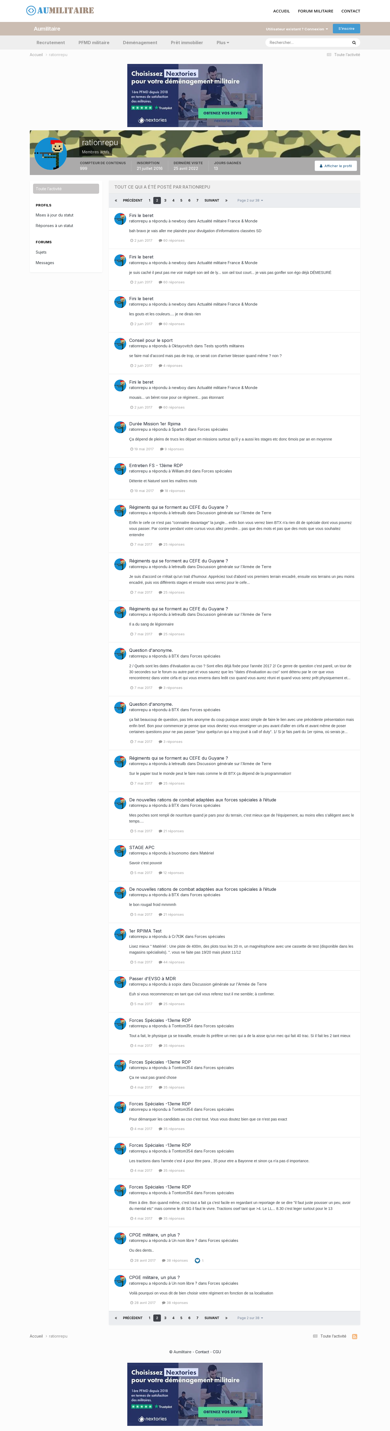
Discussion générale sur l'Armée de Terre (234, 512)
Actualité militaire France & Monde (227, 220)
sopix (176, 984)
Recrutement (51, 42)
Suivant (211, 200)
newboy (179, 220)
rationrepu (138, 220)
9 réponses (172, 448)
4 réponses (171, 365)
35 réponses (172, 1045)
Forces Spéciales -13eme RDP (160, 1020)
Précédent (133, 200)
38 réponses (175, 1260)
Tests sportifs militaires (224, 346)
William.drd (181, 470)
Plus (223, 42)
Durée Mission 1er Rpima (154, 423)
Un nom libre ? (184, 1240)
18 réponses (172, 490)
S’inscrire (347, 28)
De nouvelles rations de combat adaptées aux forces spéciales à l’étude (202, 799)
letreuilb (179, 512)
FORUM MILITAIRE (315, 11)
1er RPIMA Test (145, 930)
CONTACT (351, 11)
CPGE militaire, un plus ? (154, 1234)
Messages (45, 262)
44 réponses (172, 962)
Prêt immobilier (187, 42)
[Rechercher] (284, 42)
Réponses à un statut (54, 225)
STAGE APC (141, 847)
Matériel (207, 853)
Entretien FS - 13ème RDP (156, 465)
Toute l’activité (49, 188)
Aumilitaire (47, 28)
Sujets (41, 252)
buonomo (180, 853)
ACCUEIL (281, 11)
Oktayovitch (182, 346)
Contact (202, 1351)
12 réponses (171, 872)
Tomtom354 (182, 1025)
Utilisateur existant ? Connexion (297, 29)
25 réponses (172, 544)
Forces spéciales (213, 429)
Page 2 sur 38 (250, 200)
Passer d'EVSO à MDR (152, 978)
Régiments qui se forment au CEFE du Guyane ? (178, 507)
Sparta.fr (179, 429)
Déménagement (140, 42)
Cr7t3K (178, 936)
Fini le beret (141, 215)
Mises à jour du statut (54, 215)
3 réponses (171, 687)
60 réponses (172, 240)
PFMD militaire (94, 42)
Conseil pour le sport (151, 340)
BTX (175, 655)
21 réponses (171, 830)
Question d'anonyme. (151, 650)
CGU (217, 1351)
